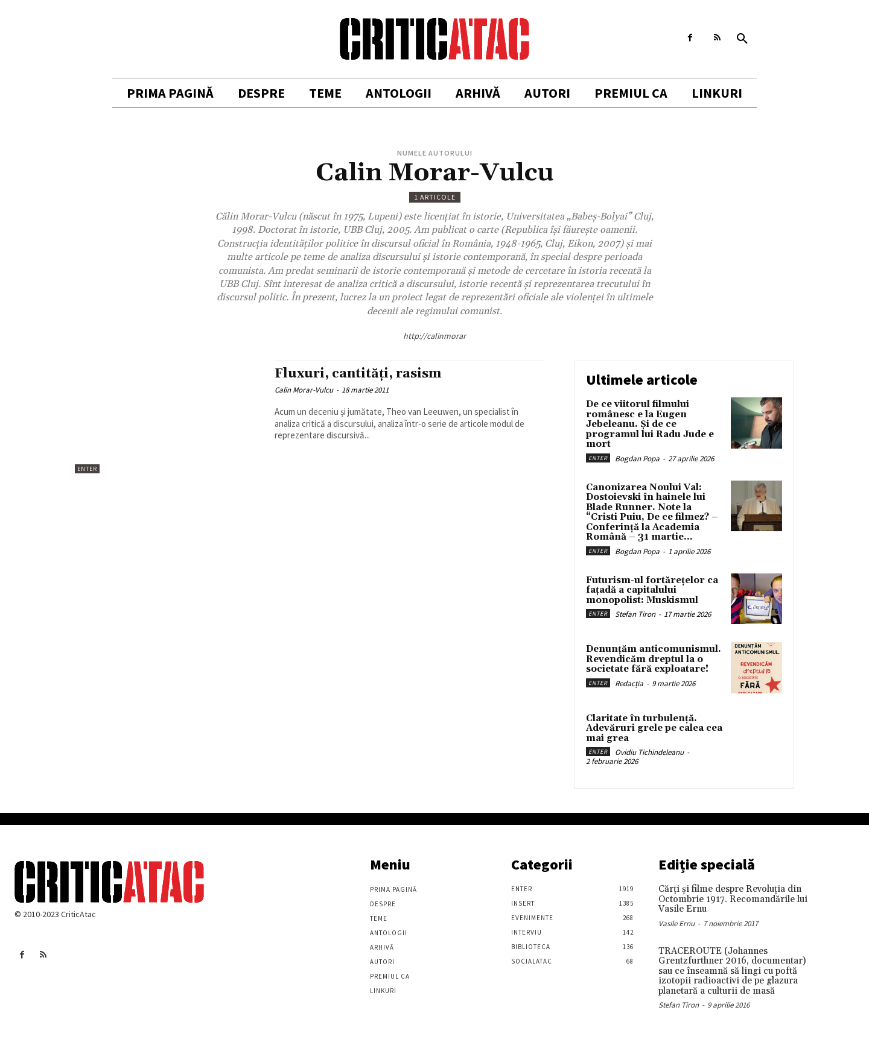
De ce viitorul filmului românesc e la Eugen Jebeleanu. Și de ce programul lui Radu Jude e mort (650, 424)
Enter (87, 469)
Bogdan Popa (637, 458)
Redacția (629, 683)
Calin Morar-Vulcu (304, 390)
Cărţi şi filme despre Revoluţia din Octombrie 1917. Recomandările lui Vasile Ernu (732, 899)
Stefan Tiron (635, 614)
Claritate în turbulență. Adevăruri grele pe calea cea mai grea (654, 728)
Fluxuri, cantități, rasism (358, 374)
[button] (742, 39)
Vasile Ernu (676, 923)
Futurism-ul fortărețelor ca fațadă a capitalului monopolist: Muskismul (652, 590)
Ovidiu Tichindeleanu (649, 752)
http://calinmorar (434, 335)
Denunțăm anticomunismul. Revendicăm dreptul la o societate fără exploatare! (653, 659)
